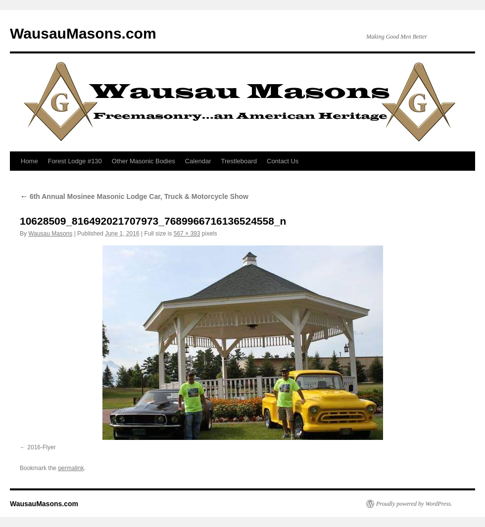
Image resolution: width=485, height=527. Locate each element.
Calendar (198, 161)
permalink (71, 468)
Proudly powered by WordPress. (414, 503)
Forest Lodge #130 (75, 161)
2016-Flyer (41, 447)
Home (29, 161)
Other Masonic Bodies (143, 161)
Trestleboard (239, 161)
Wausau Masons (50, 233)
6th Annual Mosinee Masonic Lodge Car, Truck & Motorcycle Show (134, 196)
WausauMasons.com (83, 33)
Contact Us (282, 161)
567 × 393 (187, 233)
